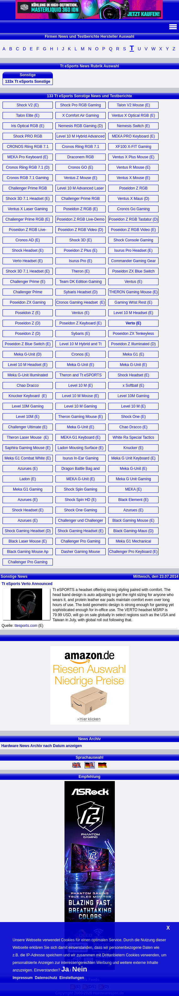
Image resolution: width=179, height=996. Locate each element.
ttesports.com (25, 625)
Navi (172, 26)
